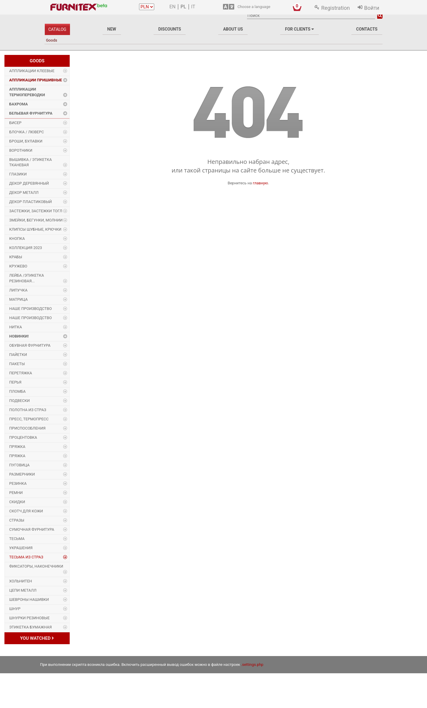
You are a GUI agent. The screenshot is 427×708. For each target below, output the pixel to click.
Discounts (169, 29)
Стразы (16, 520)
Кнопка (17, 238)
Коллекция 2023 (25, 247)
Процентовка (23, 437)
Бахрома (18, 104)
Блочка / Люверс (26, 132)
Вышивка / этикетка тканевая (30, 162)
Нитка (15, 327)
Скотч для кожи (26, 511)
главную (260, 183)
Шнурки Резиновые (29, 618)
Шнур (14, 608)
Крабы (15, 257)
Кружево (18, 266)
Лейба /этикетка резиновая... (26, 278)
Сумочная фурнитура (31, 529)
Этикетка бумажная (30, 627)
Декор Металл (24, 192)
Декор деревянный (29, 183)
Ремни (16, 492)
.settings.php (252, 664)
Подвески (19, 400)
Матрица (18, 299)
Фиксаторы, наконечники (36, 566)
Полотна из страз (27, 410)
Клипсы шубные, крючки (35, 229)
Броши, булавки (25, 141)
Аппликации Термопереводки (27, 92)
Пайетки (18, 354)
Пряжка (17, 446)
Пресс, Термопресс (29, 419)
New (111, 29)
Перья (15, 382)
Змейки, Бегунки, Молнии (36, 220)
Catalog (57, 29)
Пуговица (19, 465)
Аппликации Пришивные (35, 80)
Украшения (21, 548)
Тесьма (17, 538)
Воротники (20, 150)
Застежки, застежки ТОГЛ (35, 211)
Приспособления (27, 428)
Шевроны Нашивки (29, 599)
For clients (299, 29)
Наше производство (30, 308)
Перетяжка (20, 373)
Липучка (18, 290)
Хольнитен (20, 581)
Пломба (17, 391)
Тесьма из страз (26, 557)
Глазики (18, 174)
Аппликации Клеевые (32, 71)
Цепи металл (22, 590)
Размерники (22, 474)
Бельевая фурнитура (30, 113)
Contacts (366, 29)
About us (233, 29)
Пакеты (17, 364)
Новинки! (19, 336)
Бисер (15, 123)
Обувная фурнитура (29, 345)
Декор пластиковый (30, 201)
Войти (371, 8)
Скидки (17, 502)
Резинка (18, 483)
